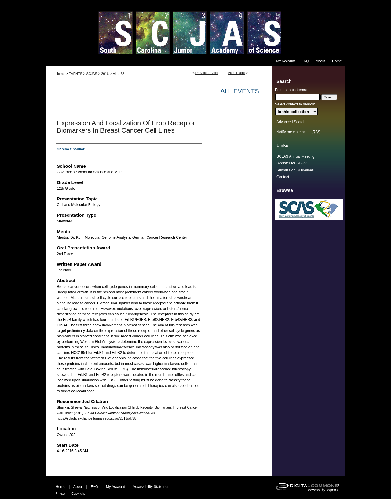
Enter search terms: (291, 90)
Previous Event (207, 73)
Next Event (236, 73)
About (78, 487)
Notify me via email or (298, 132)
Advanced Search (290, 122)
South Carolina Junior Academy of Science (195, 28)
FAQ (94, 487)
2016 (105, 73)
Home (60, 73)
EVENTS (76, 73)
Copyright (78, 493)
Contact (282, 177)
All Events (240, 90)
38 (122, 73)
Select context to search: (295, 104)
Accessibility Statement (151, 487)
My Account (115, 487)
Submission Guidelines (295, 170)
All (115, 73)
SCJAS (92, 73)
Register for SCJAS (292, 163)
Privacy (61, 493)
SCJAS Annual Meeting (295, 156)
